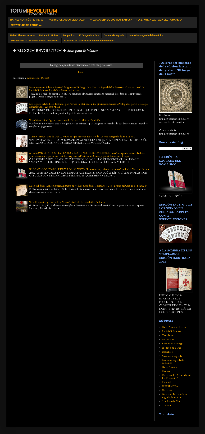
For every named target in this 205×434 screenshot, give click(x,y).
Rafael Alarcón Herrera (22, 35)
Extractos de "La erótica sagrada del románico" (89, 40)
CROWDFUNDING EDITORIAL (26, 25)
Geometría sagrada (114, 35)
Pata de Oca (168, 339)
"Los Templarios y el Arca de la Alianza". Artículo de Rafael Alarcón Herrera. (68, 202)
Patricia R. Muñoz (48, 35)
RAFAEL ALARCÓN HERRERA (26, 19)
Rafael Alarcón (169, 367)
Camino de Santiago (172, 343)
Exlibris (166, 371)
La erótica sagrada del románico (146, 35)
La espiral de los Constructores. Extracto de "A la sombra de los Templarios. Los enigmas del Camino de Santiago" (88, 185)
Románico (167, 351)
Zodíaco (166, 405)
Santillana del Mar (171, 401)
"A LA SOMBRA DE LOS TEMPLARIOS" (111, 19)
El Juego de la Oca (89, 35)
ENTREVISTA (170, 386)
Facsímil (166, 382)
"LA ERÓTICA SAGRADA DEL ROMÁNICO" (159, 19)
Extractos (167, 390)
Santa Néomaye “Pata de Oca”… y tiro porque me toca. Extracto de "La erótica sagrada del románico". (82, 136)
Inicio (81, 72)
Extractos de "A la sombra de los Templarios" (34, 40)
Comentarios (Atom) (38, 77)
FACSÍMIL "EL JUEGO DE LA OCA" (66, 19)
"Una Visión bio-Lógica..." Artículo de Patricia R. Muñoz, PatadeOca (65, 120)
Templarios (69, 35)
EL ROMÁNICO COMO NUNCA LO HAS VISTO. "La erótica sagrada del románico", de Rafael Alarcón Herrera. (89, 169)
